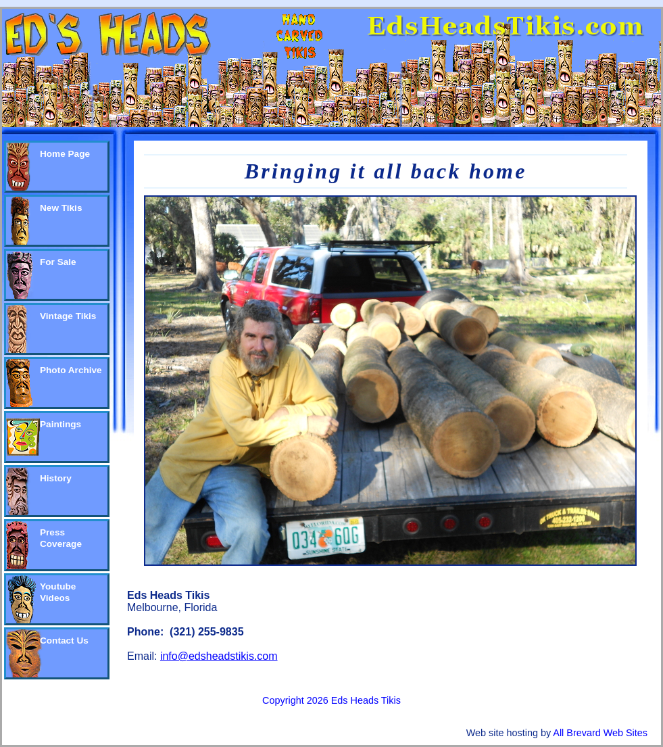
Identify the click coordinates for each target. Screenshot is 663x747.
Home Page (65, 154)
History (56, 478)
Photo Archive (71, 370)
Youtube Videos (58, 592)
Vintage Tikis (68, 316)
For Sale (58, 262)
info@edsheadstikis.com (219, 656)
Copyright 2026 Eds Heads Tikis (331, 700)
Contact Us (64, 640)
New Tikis (61, 208)
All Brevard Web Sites (600, 732)
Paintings (60, 424)
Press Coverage (61, 538)
